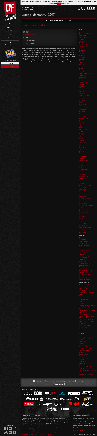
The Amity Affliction (84, 198)
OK (59, 3)
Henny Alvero (82, 99)
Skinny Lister (82, 189)
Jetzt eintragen (58, 384)
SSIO (80, 194)
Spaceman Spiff (83, 193)
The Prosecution (83, 212)
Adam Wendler (83, 37)
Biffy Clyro (82, 52)
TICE (80, 214)
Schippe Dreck (83, 178)
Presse (10, 38)
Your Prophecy (83, 232)
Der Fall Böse (82, 79)
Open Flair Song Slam (85, 357)
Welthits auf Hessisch (84, 279)
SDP (80, 180)
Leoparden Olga (83, 354)
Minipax (81, 145)
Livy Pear (81, 133)
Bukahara (81, 70)
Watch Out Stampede (85, 227)
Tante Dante (82, 196)
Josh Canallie (82, 115)
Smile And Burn (83, 191)
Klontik (81, 124)
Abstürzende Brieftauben (85, 34)
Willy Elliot (82, 230)
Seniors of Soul (83, 361)
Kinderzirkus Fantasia (84, 308)
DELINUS (81, 339)
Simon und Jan (83, 268)
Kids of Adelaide (83, 118)
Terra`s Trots (82, 365)
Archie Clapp (82, 48)
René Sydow (82, 171)
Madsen (81, 138)
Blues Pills (81, 59)
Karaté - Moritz (83, 117)
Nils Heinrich (82, 261)
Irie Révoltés (82, 104)
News (10, 31)
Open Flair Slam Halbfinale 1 (86, 263)
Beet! (80, 336)
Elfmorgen (82, 86)
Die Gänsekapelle (83, 343)
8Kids (80, 32)
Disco (80, 81)
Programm (10, 27)
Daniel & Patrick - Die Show (86, 73)
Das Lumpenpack (83, 249)
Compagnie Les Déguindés (86, 338)
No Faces (81, 149)
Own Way (81, 151)
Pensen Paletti (83, 156)
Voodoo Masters (83, 225)
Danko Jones (82, 75)
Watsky (81, 229)
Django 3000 (83, 82)
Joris (80, 113)
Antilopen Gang (83, 44)
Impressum (25, 434)
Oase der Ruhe (83, 356)
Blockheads (82, 57)
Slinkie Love (82, 363)
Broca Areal (82, 64)
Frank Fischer (82, 254)
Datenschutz (33, 434)
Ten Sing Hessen (83, 272)
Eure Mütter (82, 252)
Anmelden (10, 66)
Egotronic (81, 84)
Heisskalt (81, 97)
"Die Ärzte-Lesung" (84, 250)
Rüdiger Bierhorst (83, 176)
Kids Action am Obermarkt (86, 307)
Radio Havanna (83, 164)
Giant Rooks (82, 93)
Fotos (44, 25)
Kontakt (42, 434)
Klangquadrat (82, 122)
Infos (10, 34)
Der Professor (82, 341)
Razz (80, 167)
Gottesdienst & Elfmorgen (86, 350)
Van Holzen (82, 220)
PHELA (81, 158)
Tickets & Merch (10, 44)
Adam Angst (82, 35)
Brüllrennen (82, 290)
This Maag (82, 278)
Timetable (35, 25)
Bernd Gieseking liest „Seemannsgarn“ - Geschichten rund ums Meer (87, 286)
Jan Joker (81, 352)
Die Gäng (81, 303)
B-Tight (81, 68)
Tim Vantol (82, 218)
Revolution (82, 173)
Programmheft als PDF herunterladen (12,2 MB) (58, 20)
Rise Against (82, 174)
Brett (80, 61)
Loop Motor (82, 135)
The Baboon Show (84, 200)
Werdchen (82, 331)
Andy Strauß (82, 239)
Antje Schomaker (83, 46)
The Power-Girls (83, 211)
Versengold (82, 221)
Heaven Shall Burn (84, 95)
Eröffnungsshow (83, 345)
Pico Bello (81, 359)
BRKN (80, 62)
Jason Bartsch (82, 109)
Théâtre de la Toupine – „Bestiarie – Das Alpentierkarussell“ (85, 327)
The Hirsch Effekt (83, 203)
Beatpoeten (82, 50)
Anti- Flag (81, 43)
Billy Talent (82, 53)
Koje (80, 126)
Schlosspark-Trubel (84, 318)
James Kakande (83, 108)
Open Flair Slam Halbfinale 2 (86, 265)
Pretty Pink (82, 162)
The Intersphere (83, 209)
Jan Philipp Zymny (84, 256)
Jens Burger (82, 111)
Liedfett (81, 131)
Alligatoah (81, 39)
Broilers (81, 66)
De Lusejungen (83, 77)
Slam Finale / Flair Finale (85, 270)
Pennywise (82, 154)
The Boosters (82, 202)
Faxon (80, 90)
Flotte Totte (82, 91)
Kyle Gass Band (83, 129)
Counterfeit (82, 71)
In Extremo (82, 102)
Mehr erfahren (65, 3)
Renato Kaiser (82, 267)
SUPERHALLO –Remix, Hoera (87, 319)
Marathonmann (83, 142)
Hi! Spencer (82, 100)
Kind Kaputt (82, 120)
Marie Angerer (83, 144)
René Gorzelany (83, 169)
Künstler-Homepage (29, 34)
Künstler (25, 25)
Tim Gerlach (82, 216)
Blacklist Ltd (82, 55)
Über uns (48, 434)
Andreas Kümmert (84, 41)
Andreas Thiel (82, 238)
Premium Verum (83, 160)
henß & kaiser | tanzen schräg (87, 305)
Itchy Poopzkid (83, 106)
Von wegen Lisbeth (84, 223)
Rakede (81, 165)
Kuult (80, 127)
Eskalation (82, 88)
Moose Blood (82, 147)
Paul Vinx (81, 153)
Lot (80, 136)
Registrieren (10, 63)
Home (10, 23)
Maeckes (81, 140)
